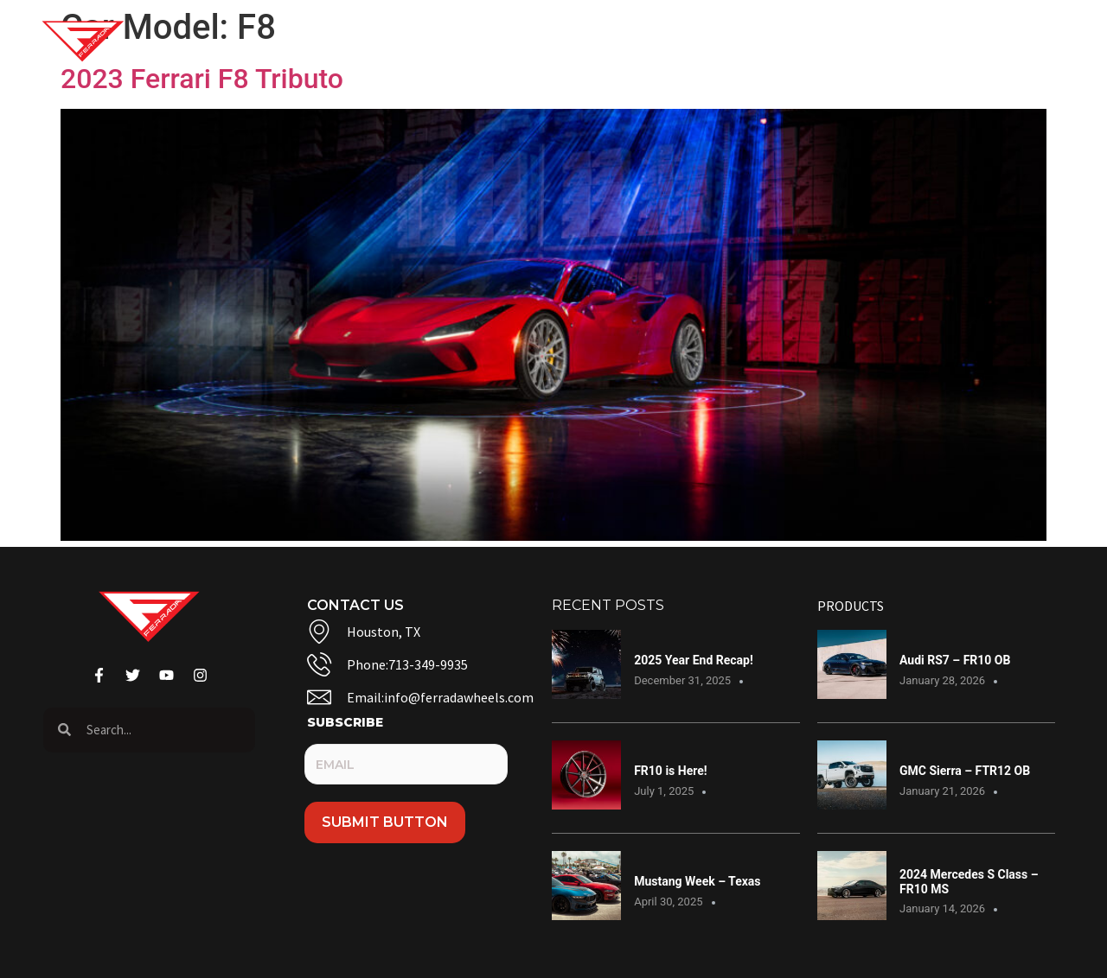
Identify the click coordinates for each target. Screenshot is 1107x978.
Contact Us (672, 41)
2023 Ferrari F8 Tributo (202, 78)
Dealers (879, 41)
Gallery (503, 41)
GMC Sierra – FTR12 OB (964, 771)
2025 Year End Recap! (693, 660)
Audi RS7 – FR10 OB (954, 660)
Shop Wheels (379, 41)
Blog (586, 41)
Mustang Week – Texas (697, 881)
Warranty (776, 41)
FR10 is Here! (670, 771)
